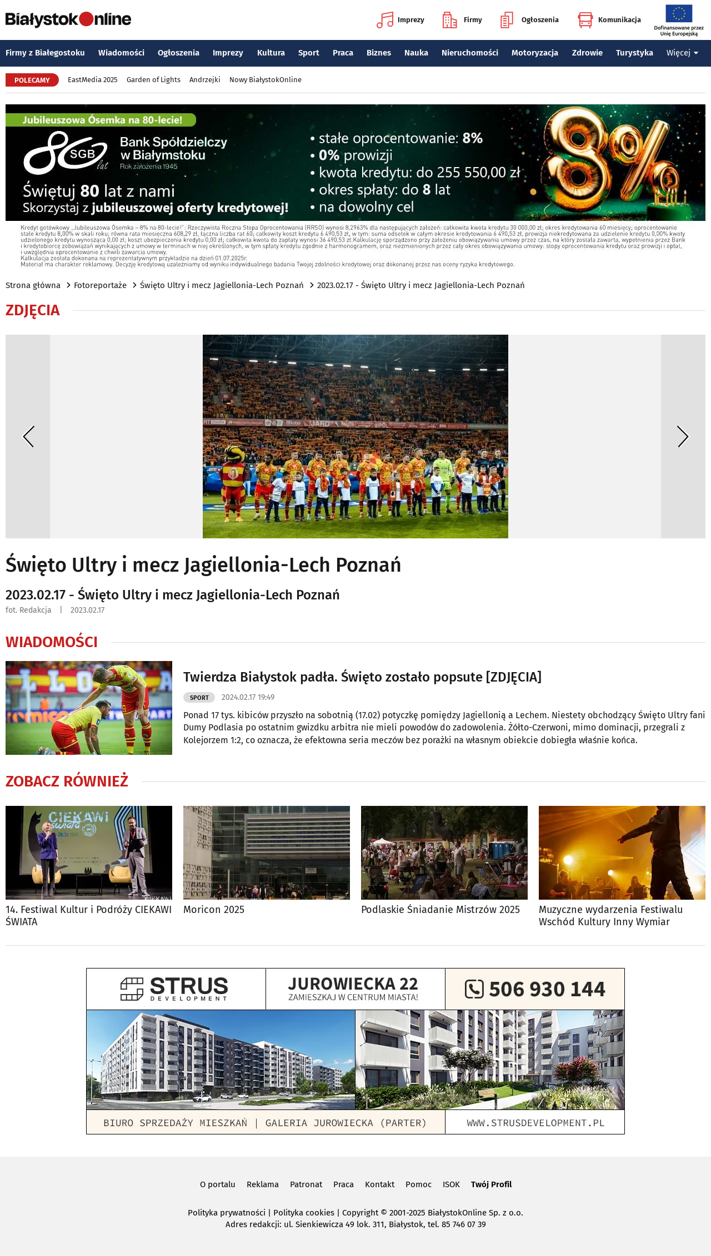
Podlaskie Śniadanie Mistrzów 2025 (440, 910)
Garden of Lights (154, 79)
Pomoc (418, 1184)
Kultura (271, 53)
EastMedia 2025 (93, 79)
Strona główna (33, 285)
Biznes (379, 53)
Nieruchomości (470, 53)
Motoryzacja (535, 53)
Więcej (683, 53)
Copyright (360, 1213)
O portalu (218, 1184)
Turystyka (634, 53)
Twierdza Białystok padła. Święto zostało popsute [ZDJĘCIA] (362, 677)
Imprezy (400, 20)
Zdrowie (587, 53)
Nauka (416, 53)
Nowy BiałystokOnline (265, 79)
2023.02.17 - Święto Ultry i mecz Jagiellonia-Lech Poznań (421, 285)
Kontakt (379, 1184)
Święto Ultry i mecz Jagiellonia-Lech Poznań (222, 285)
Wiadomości (121, 53)
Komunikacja (609, 20)
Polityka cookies (303, 1213)
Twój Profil (491, 1184)
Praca (343, 53)
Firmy (462, 20)
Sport (308, 53)
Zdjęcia (32, 310)
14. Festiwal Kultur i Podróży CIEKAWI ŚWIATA (89, 916)
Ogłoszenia (529, 20)
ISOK (451, 1184)
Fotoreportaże (100, 285)
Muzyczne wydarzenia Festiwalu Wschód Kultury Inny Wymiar (611, 916)
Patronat (306, 1184)
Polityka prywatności (227, 1213)
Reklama (263, 1184)
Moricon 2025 (213, 910)
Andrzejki (205, 79)
